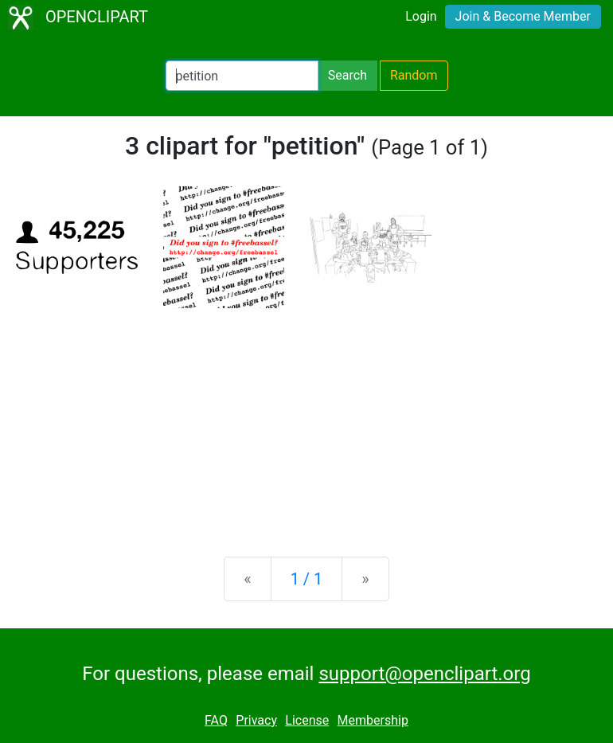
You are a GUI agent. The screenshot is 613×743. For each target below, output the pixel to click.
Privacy (256, 720)
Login (420, 16)
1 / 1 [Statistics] (307, 579)
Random (414, 75)
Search (347, 75)
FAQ (216, 720)
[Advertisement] (306, 419)
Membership (373, 720)
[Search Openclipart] (242, 76)
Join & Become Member (523, 16)
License (307, 720)
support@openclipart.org (424, 674)
